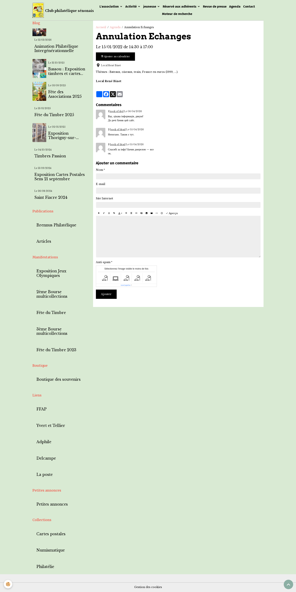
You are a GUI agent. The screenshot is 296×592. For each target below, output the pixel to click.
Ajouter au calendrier (115, 56)
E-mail (100, 184)
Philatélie (45, 567)
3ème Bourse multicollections (51, 331)
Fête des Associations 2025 (65, 94)
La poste (44, 474)
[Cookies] (8, 584)
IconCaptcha (125, 285)
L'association (109, 6)
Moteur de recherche (177, 14)
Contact (249, 6)
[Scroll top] (288, 584)
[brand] (60, 10)
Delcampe (46, 458)
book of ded (116, 111)
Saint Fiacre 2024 (50, 197)
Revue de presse (215, 6)
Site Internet (104, 198)
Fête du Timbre (51, 313)
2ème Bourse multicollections (51, 294)
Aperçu (172, 213)
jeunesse (150, 6)
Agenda (234, 6)
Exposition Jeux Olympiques (51, 273)
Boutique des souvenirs (58, 379)
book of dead (118, 129)
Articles (43, 241)
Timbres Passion (50, 156)
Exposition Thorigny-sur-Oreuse (62, 135)
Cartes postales (51, 534)
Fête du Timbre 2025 (54, 115)
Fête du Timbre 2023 (56, 350)
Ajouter (106, 294)
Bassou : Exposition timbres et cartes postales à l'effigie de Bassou (66, 71)
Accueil (101, 27)
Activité (131, 6)
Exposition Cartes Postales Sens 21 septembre (59, 176)
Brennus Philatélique (56, 225)
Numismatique (50, 550)
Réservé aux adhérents (180, 6)
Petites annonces (52, 504)
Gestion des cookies (148, 587)
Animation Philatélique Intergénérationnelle (56, 48)
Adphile (43, 442)
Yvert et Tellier (50, 425)
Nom (99, 170)
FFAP (41, 409)
